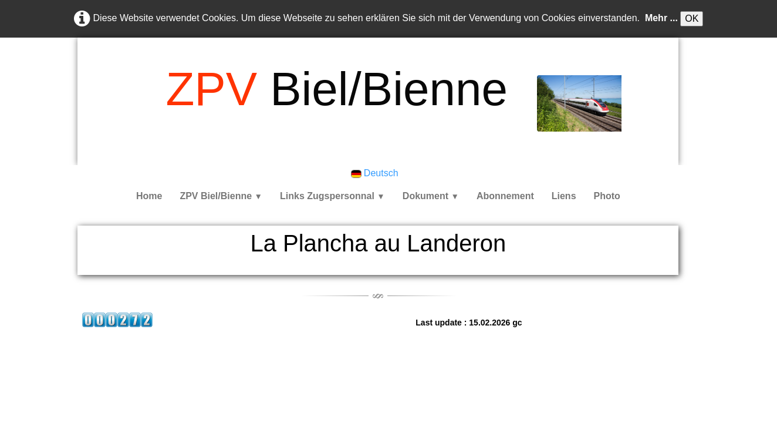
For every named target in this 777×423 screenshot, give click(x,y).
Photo (607, 196)
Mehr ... (661, 18)
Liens (564, 196)
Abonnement (505, 196)
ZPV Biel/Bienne (221, 196)
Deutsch (376, 173)
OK (691, 19)
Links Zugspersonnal (332, 196)
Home (149, 196)
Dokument (431, 196)
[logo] (337, 89)
